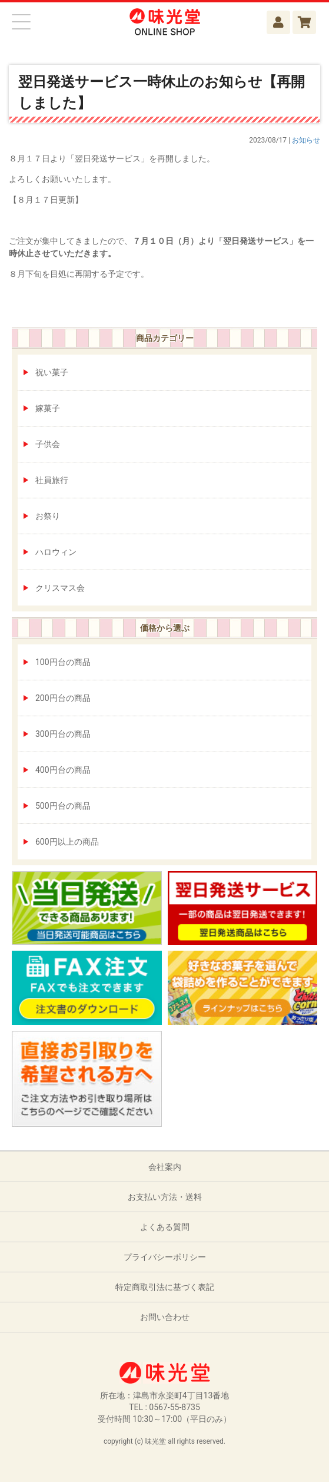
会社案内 (164, 1167)
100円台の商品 (63, 662)
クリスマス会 (60, 588)
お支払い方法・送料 (165, 1197)
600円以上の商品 (67, 841)
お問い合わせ (165, 1317)
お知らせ (306, 140)
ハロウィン (56, 552)
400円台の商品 (63, 770)
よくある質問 (165, 1227)
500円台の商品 (63, 806)
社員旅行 (51, 480)
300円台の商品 (63, 734)
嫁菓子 (47, 408)
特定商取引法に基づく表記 (164, 1287)
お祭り (47, 516)
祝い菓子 (51, 372)
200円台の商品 (63, 698)
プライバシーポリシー (165, 1257)
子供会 (47, 444)
